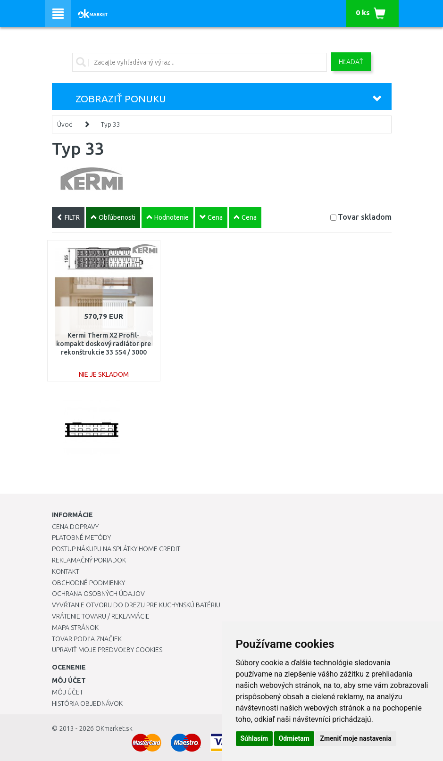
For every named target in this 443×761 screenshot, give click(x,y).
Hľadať (351, 62)
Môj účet (67, 692)
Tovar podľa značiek (87, 639)
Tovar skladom (365, 216)
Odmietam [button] (294, 738)
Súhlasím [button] (254, 738)
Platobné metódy (81, 537)
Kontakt (65, 571)
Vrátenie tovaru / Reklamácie (101, 616)
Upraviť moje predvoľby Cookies (107, 649)
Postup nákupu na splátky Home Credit (116, 549)
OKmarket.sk (114, 728)
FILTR (68, 217)
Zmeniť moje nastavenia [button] (355, 738)
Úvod (65, 124)
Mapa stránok (75, 627)
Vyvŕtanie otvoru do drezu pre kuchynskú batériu (136, 605)
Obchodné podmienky (88, 583)
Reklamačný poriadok (89, 560)
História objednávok (87, 703)
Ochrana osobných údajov (98, 593)
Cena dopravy (75, 526)
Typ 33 (110, 124)
